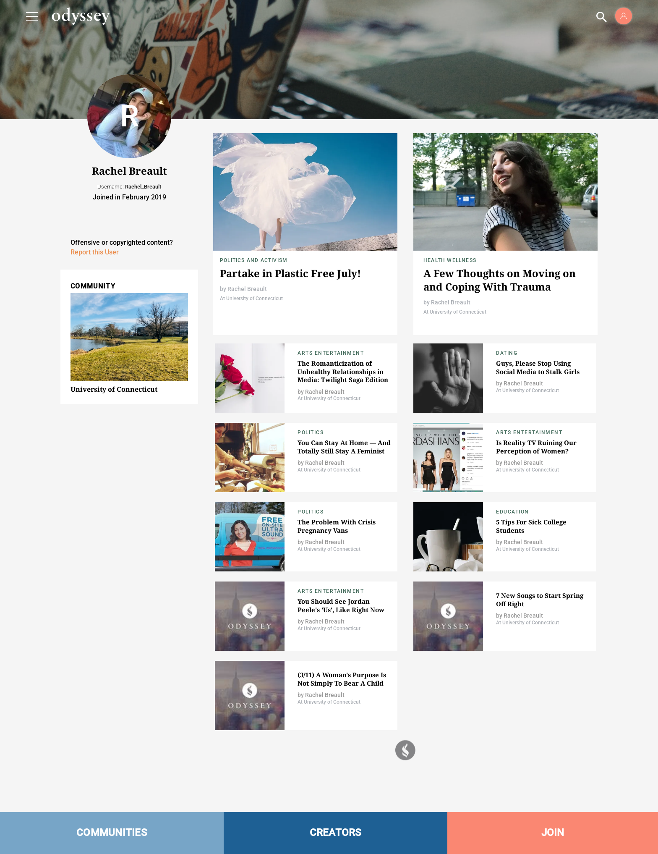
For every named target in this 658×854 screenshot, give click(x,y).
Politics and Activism (253, 260)
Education (512, 512)
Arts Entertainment (331, 353)
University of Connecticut (113, 389)
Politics (311, 432)
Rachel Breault (247, 289)
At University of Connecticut (251, 298)
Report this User (94, 252)
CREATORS (336, 832)
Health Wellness (449, 260)
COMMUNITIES (111, 832)
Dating (506, 353)
